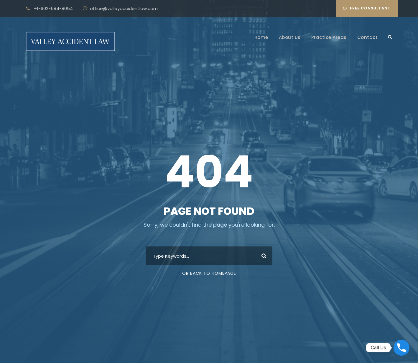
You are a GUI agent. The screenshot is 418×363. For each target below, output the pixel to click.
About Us (290, 37)
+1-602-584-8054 (53, 8)
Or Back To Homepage (209, 273)
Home (261, 37)
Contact (367, 37)
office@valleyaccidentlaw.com (124, 8)
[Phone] (401, 348)
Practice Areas (329, 37)
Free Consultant (367, 8)
